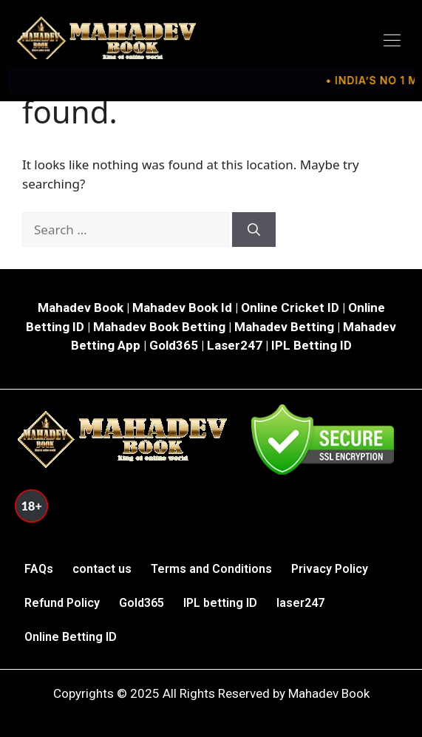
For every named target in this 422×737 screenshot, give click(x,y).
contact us (102, 569)
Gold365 (141, 603)
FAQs (38, 569)
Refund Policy (62, 603)
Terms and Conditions (211, 569)
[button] (392, 40)
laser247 (300, 603)
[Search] (254, 230)
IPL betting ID (220, 603)
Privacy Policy (329, 569)
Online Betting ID (70, 637)
